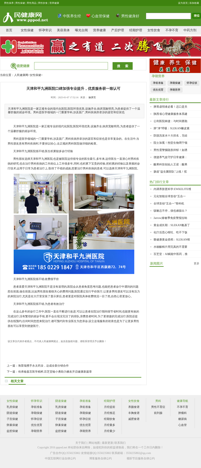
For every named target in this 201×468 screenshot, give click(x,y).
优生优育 (158, 89)
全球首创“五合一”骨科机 (169, 203)
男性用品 (31, 3)
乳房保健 (12, 406)
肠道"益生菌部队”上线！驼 (170, 171)
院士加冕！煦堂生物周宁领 (170, 142)
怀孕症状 (192, 82)
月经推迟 (109, 412)
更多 (196, 263)
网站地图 (94, 442)
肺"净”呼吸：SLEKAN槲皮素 (172, 128)
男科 (158, 400)
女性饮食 (153, 30)
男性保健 (20, 3)
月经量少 (109, 431)
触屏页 (92, 97)
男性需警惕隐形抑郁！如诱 (170, 150)
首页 (9, 30)
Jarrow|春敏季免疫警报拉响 (170, 217)
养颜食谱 (133, 406)
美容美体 (63, 30)
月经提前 (109, 406)
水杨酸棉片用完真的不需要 (170, 246)
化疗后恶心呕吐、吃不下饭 (170, 232)
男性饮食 (43, 3)
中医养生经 (72, 16)
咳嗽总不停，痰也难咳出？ (170, 210)
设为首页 (183, 3)
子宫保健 (12, 418)
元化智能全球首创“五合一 (170, 196)
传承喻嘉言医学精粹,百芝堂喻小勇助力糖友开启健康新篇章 (55, 371)
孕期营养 (175, 89)
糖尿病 (182, 418)
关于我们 (81, 442)
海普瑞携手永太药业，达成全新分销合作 (43, 365)
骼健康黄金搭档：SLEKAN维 (172, 239)
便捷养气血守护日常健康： (170, 157)
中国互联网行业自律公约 (60, 458)
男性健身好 (130, 16)
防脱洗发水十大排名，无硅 (170, 135)
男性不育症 (158, 406)
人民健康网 (21, 75)
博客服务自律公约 (100, 458)
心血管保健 (100, 16)
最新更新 (107, 442)
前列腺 (158, 412)
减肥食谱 (133, 418)
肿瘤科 (182, 412)
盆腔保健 (12, 431)
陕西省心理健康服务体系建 (170, 113)
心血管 (182, 425)
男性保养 (9, 3)
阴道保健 (12, 412)
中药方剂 (190, 30)
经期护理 (135, 30)
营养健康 (54, 3)
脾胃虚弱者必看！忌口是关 (170, 106)
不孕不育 (171, 30)
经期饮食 (109, 418)
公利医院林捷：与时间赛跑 (170, 121)
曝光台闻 (81, 30)
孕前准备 (158, 82)
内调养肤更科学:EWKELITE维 (172, 189)
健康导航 (182, 400)
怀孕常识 (45, 30)
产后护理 (117, 30)
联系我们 (120, 442)
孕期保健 (175, 82)
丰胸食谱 (133, 412)
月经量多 (109, 425)
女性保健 (27, 30)
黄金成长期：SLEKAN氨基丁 (172, 225)
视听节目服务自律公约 (141, 458)
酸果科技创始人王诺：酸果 (170, 164)
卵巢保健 (12, 425)
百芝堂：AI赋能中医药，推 (171, 254)
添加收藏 (194, 3)
